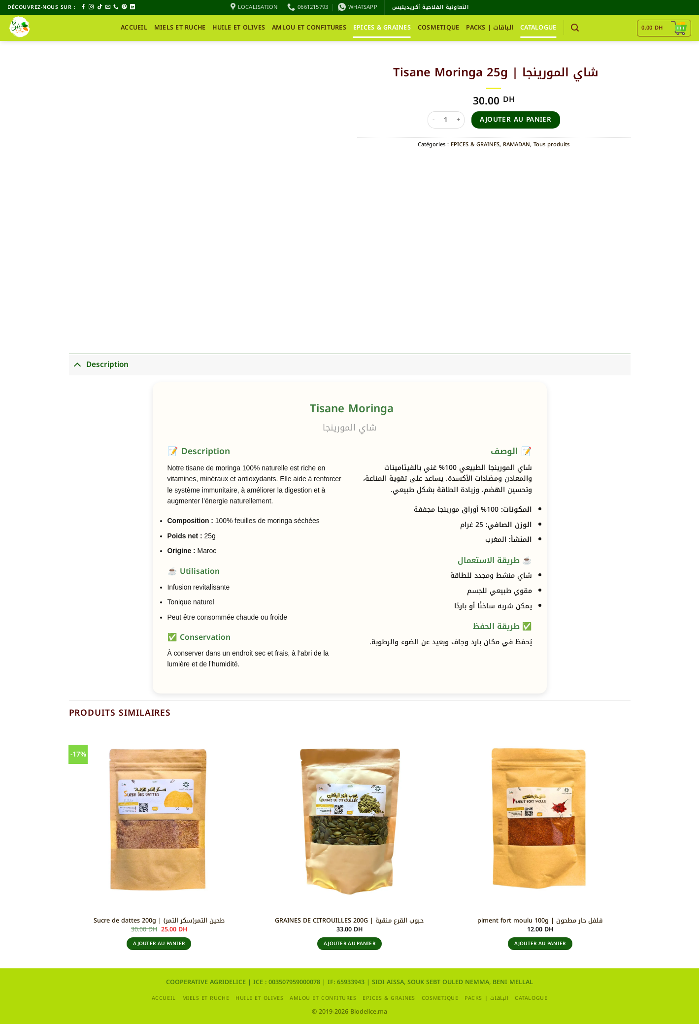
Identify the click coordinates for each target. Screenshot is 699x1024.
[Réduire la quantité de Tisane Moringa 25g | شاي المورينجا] (433, 120)
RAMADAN (516, 144)
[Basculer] (77, 364)
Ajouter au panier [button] (159, 943)
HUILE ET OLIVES (238, 27)
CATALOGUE (538, 27)
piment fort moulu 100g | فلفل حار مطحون (540, 921)
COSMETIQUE (439, 27)
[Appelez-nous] (115, 7)
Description (99, 364)
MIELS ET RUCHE (180, 27)
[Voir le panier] (664, 28)
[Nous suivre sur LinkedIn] (132, 7)
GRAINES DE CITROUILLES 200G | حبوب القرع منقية (349, 921)
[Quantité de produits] (446, 120)
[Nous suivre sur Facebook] (83, 7)
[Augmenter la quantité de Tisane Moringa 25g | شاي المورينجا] (459, 120)
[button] (575, 27)
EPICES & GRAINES (382, 27)
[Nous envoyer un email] (107, 7)
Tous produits (551, 144)
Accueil (134, 27)
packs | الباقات (489, 27)
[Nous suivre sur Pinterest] (124, 7)
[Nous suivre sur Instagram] (91, 7)
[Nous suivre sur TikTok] (99, 7)
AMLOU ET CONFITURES (309, 27)
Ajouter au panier (515, 119)
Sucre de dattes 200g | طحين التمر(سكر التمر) (159, 921)
